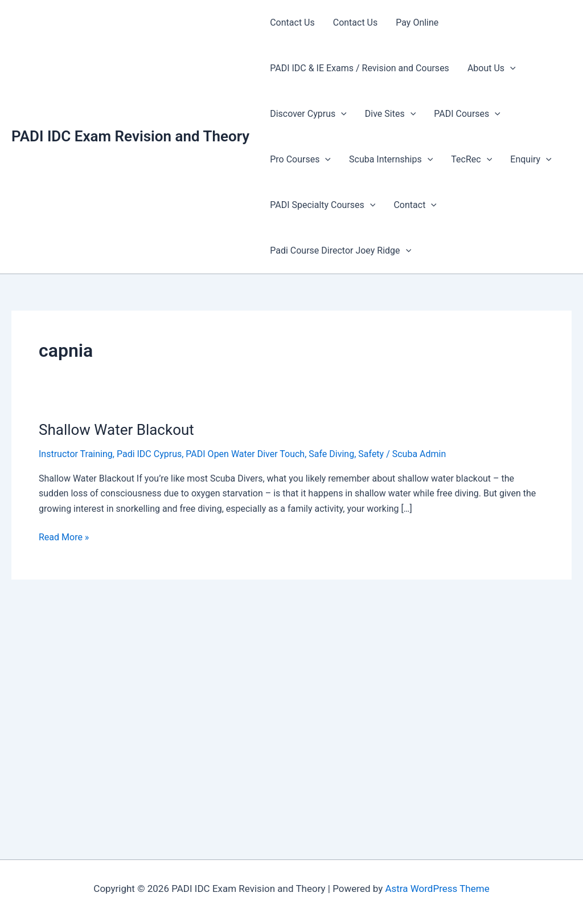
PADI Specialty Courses (322, 205)
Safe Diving (331, 454)
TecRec (471, 159)
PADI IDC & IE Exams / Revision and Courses (359, 68)
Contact (415, 205)
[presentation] (510, 68)
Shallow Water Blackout (116, 429)
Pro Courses (300, 159)
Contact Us (292, 22)
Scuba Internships (391, 159)
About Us (491, 68)
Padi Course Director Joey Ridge (340, 251)
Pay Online (417, 22)
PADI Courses (467, 114)
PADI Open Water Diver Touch (245, 454)
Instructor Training (76, 454)
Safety (371, 454)
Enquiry (530, 159)
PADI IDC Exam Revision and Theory (130, 136)
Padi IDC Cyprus (149, 454)
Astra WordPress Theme (437, 888)
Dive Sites (390, 114)
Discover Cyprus (308, 114)
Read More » (64, 537)
